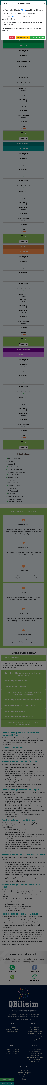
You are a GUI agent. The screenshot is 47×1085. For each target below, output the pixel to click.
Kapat (12, 37)
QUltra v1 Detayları (23, 37)
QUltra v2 (23, 10)
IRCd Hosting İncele (37, 37)
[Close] (44, 3)
